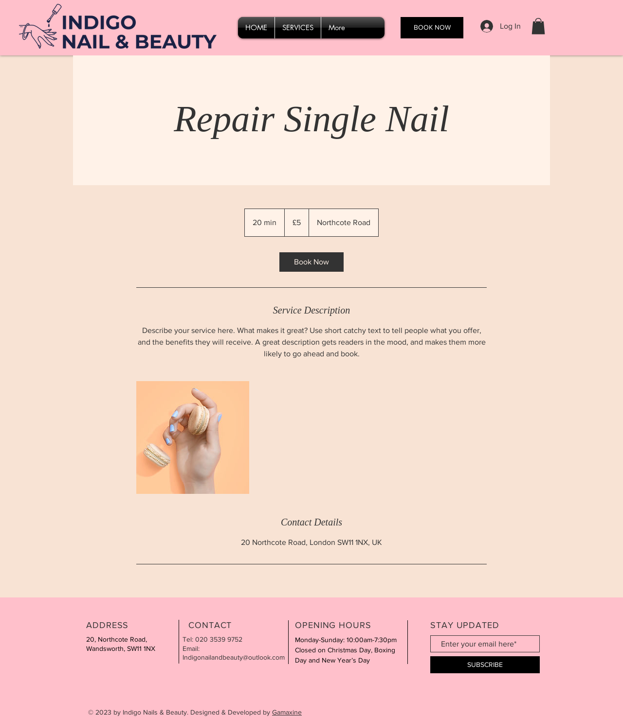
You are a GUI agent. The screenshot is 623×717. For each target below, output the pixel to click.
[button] (538, 26)
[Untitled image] (192, 437)
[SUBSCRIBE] (485, 664)
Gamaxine (287, 712)
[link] (311, 262)
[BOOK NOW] (432, 27)
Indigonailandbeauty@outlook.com (234, 657)
